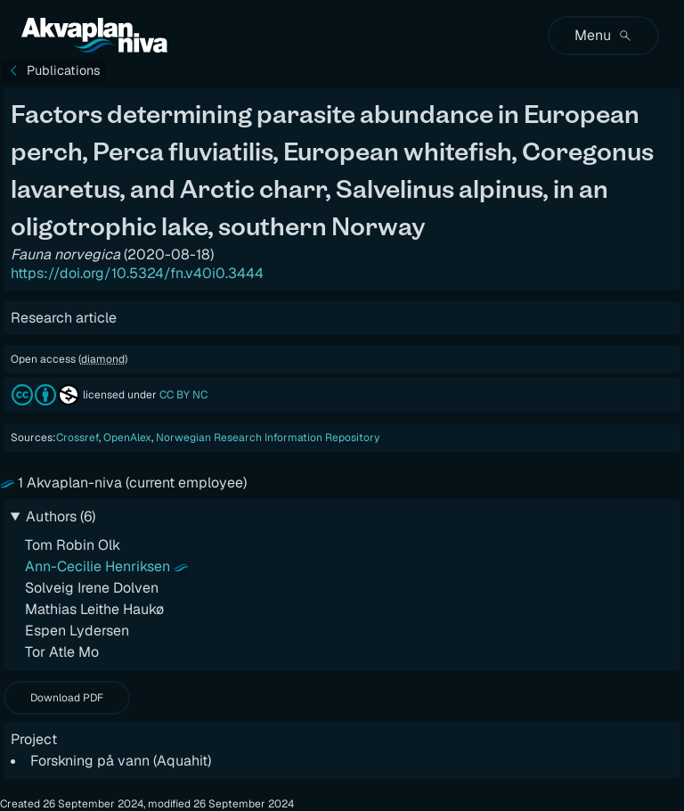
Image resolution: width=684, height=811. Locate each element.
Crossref (77, 437)
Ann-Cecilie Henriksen (97, 566)
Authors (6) (60, 516)
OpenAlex (127, 437)
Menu (603, 35)
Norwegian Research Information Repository (267, 437)
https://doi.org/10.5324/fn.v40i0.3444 (137, 274)
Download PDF (66, 698)
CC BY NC (183, 395)
